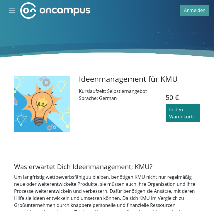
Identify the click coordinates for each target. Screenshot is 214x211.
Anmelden (194, 10)
